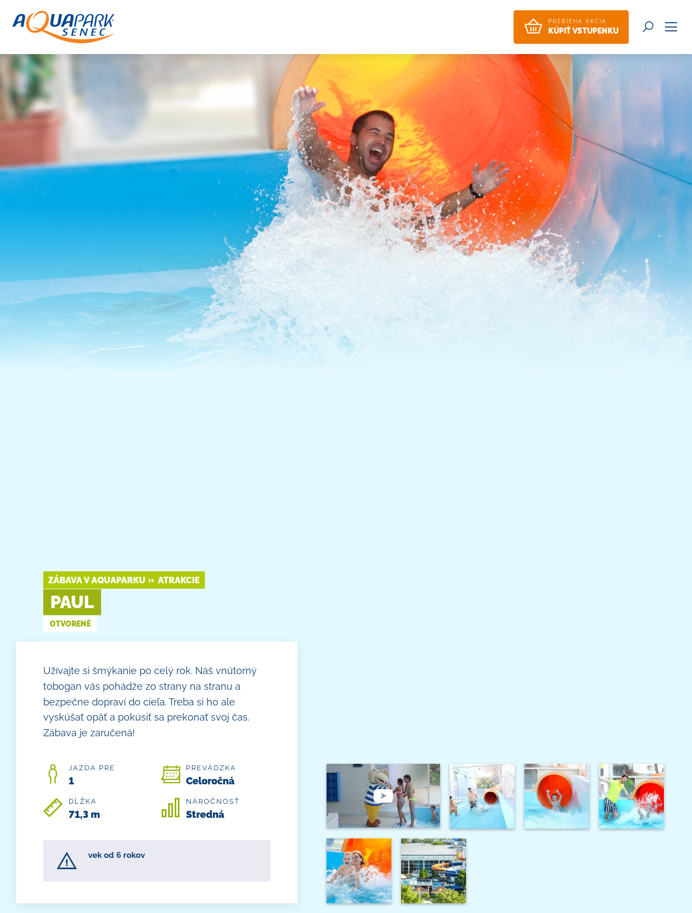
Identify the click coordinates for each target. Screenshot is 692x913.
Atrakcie (179, 580)
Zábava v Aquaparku (96, 580)
